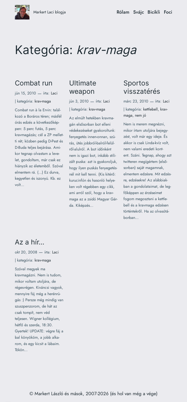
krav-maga (43, 101)
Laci (54, 93)
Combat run (33, 83)
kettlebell (150, 109)
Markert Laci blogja (49, 12)
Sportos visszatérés (141, 87)
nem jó (140, 115)
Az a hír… (29, 242)
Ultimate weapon (82, 87)
